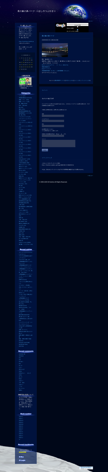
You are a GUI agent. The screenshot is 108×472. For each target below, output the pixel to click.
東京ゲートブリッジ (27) (25, 168)
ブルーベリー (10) (23, 212)
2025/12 (21, 420)
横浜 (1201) (22, 109)
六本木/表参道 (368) (24, 162)
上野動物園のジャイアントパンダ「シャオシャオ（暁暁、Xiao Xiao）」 (25, 270)
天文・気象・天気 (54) (25, 236)
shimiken (21, 356)
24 (27, 67)
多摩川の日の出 (23, 279)
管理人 (20, 390)
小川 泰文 (22, 382)
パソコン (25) (22, 181)
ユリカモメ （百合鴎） (25, 285)
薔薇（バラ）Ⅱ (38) (24, 101)
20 (19, 67)
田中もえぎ (22, 369)
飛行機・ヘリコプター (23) (26, 244)
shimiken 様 (22, 354)
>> (29, 55)
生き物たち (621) (23, 161)
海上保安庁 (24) (23, 221)
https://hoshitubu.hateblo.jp (26, 41)
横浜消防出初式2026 (24, 314)
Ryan (20, 378)
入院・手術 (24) (23, 219)
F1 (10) (21, 189)
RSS (21, 457)
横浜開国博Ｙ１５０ (60, 80)
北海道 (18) (22, 231)
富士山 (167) (22, 170)
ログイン (22, 460)
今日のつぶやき (69, 80)
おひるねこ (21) (23, 183)
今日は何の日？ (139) (24, 159)
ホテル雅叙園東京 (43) (25, 199)
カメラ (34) (22, 187)
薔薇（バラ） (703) (24, 99)
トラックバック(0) (85, 80)
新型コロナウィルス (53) (25, 195)
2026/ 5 (21, 416)
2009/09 (25, 55)
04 (29, 60)
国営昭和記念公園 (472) (25, 200)
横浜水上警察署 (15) (24, 223)
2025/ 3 (21, 437)
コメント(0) (77, 80)
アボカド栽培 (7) (23, 210)
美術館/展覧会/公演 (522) (25, 97)
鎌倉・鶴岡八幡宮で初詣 (25, 338)
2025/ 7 (21, 430)
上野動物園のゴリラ (24, 298)
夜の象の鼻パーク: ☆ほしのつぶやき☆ (37, 11)
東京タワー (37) (23, 166)
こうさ (20, 386)
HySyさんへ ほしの (25, 373)
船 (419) (21, 107)
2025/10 (21, 424)
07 (21, 62)
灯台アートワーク (46, 68)
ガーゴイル (22, 388)
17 (27, 64)
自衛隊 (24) (22, 227)
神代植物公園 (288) (24, 202)
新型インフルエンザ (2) (25, 197)
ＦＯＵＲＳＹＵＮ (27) (25, 116)
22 (23, 67)
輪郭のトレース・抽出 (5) (25, 178)
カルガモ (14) (22, 225)
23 (25, 67)
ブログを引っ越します (24, 259)
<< (22, 55)
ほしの (20, 365)
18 (29, 64)
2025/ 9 (21, 426)
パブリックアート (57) (25, 180)
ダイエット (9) (22, 193)
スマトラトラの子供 (24, 300)
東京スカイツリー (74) (25, 164)
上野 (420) (21, 204)
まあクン (21, 380)
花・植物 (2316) (23, 103)
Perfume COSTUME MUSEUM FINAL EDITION (24, 344)
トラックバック (47, 157)
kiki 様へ (21, 361)
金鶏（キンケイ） (23, 329)
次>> (91, 21)
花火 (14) (21, 233)
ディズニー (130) (23, 172)
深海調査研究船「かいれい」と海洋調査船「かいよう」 (56, 70)
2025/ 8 (21, 428)
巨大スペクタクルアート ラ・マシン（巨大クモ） (55, 65)
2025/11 (21, 422)
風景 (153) (21, 234)
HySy (20, 371)
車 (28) (21, 185)
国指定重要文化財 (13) (25, 229)
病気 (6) (21, 240)
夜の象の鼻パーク (48, 36)
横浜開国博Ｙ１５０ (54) (25, 113)
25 (29, 67)
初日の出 (21, 340)
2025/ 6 (21, 431)
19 (31, 64)
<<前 (89, 21)
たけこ (20, 367)
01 (23, 60)
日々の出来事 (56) (23, 238)
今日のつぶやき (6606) (25, 242)
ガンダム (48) (22, 174)
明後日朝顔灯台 (46, 67)
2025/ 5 (21, 433)
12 (31, 62)
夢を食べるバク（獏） (24, 316)
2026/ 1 (21, 418)
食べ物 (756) (22, 115)
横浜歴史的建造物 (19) (25, 111)
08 (23, 62)
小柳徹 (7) (21, 191)
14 (21, 64)
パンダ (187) (22, 95)
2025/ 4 (21, 435)
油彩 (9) (21, 217)
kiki (20, 357)
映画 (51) (21, 176)
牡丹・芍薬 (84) (23, 105)
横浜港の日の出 (23, 305)
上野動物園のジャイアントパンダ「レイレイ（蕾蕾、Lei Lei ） (25, 276)
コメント (45, 90)
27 (19, 69)
